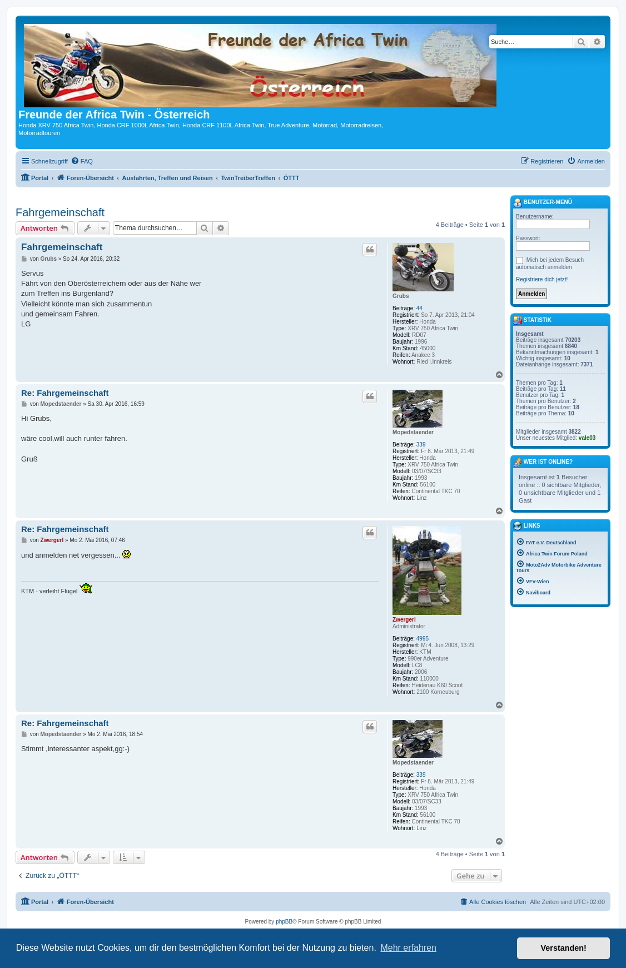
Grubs (401, 296)
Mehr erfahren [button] (408, 947)
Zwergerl (404, 620)
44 (419, 308)
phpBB (284, 922)
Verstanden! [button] (564, 948)
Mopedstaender (413, 432)
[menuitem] (82, 161)
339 (421, 444)
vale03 (587, 438)
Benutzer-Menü (542, 202)
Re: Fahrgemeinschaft (65, 393)
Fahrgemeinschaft (60, 212)
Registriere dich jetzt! (542, 279)
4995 (422, 639)
